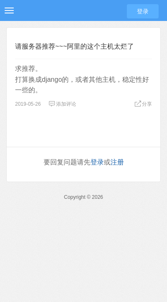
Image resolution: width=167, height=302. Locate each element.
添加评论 (62, 104)
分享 (143, 104)
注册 (117, 162)
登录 (143, 11)
